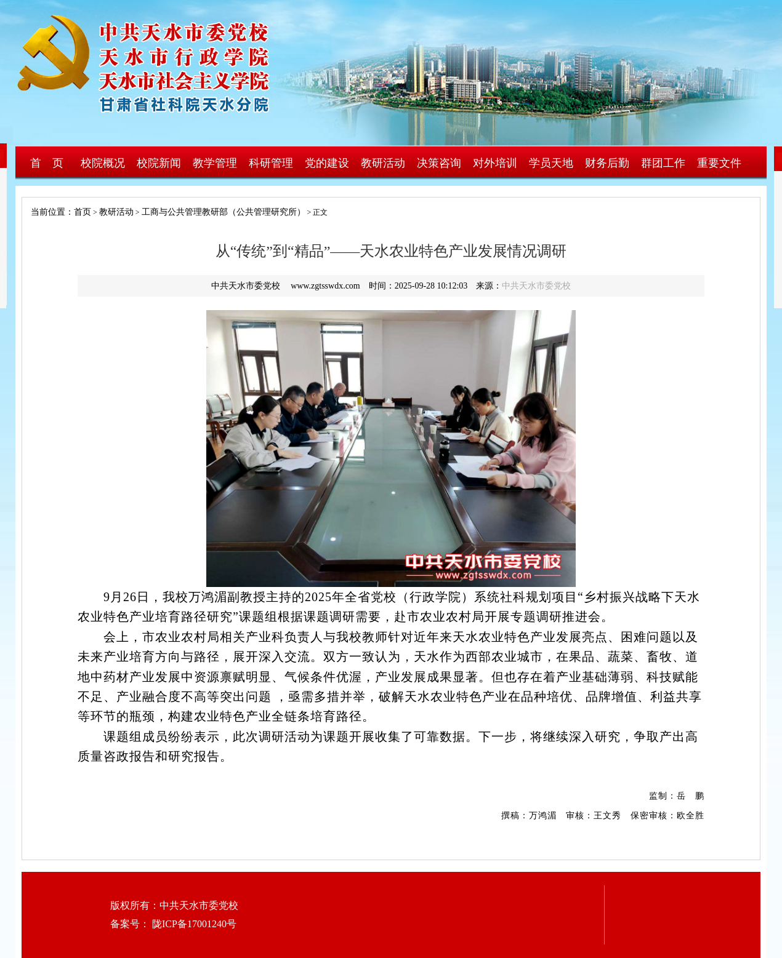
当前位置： (48, 212)
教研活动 (383, 163)
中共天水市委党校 (536, 285)
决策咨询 (439, 163)
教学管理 (215, 163)
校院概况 (103, 163)
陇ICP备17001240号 (193, 924)
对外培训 (495, 163)
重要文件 (719, 163)
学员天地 (551, 163)
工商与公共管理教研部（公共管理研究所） (223, 212)
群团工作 (663, 163)
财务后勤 (607, 163)
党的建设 (327, 163)
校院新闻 (159, 163)
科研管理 (271, 163)
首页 (82, 212)
